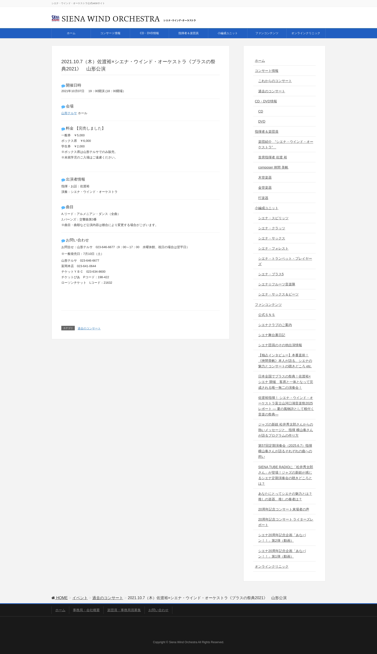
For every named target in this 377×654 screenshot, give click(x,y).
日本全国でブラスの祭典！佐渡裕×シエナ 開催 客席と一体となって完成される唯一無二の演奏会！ (285, 381)
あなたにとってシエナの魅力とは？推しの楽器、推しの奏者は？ (285, 496)
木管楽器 (265, 177)
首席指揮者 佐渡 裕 (272, 157)
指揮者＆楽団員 (266, 131)
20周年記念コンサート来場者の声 (283, 509)
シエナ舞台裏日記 (271, 335)
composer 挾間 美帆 (273, 167)
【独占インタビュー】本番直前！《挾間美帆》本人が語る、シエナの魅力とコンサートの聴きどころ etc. (285, 360)
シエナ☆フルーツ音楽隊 (276, 284)
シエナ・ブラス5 (271, 274)
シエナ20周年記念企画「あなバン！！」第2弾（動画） (282, 537)
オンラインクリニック (272, 566)
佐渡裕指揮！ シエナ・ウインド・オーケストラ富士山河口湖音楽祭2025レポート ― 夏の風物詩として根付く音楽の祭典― (286, 406)
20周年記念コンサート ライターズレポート (285, 522)
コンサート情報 (266, 71)
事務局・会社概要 (86, 610)
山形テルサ (69, 113)
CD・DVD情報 (266, 101)
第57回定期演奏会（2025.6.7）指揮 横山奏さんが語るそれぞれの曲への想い (285, 451)
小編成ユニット (266, 208)
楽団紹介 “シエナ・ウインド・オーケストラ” (285, 144)
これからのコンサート (275, 81)
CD (260, 111)
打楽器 (263, 198)
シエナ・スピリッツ (273, 218)
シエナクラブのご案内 (275, 325)
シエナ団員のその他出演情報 (280, 345)
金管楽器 (265, 187)
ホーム (260, 61)
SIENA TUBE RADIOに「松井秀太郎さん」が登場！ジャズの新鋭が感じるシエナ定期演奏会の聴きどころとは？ (285, 475)
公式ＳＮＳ (266, 315)
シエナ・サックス (271, 238)
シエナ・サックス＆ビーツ (278, 294)
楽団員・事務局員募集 (124, 610)
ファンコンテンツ (268, 305)
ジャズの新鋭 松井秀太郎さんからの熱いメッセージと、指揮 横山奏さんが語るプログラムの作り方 (285, 429)
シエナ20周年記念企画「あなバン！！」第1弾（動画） (282, 553)
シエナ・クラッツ (271, 228)
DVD (261, 121)
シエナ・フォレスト (273, 248)
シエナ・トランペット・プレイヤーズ (285, 261)
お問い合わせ (158, 610)
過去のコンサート (89, 328)
